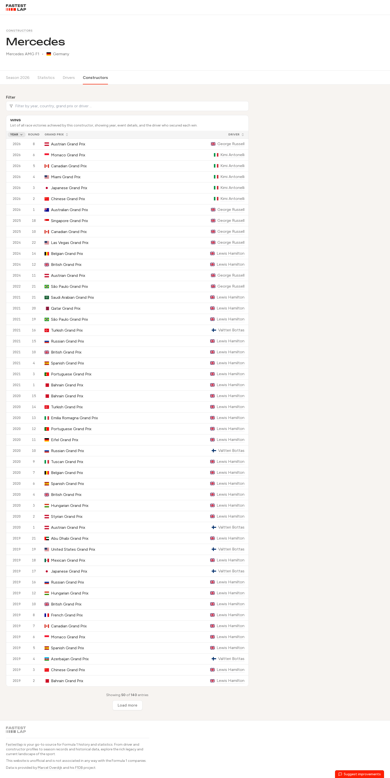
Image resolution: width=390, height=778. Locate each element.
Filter (10, 97)
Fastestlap (14, 744)
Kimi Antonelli (232, 154)
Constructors (19, 30)
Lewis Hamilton (230, 253)
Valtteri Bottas (231, 330)
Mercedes (35, 41)
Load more (127, 705)
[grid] (127, 408)
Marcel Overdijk (50, 768)
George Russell (230, 143)
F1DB (79, 768)
